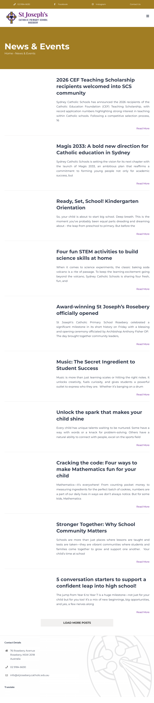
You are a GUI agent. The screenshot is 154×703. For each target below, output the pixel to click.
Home (9, 53)
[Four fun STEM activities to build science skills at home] (29, 264)
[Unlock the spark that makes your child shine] (29, 425)
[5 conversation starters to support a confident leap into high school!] (29, 592)
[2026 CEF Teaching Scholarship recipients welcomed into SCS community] (29, 92)
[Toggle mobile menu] (147, 16)
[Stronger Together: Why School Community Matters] (29, 537)
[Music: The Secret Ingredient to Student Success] (29, 374)
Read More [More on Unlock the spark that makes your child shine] (142, 445)
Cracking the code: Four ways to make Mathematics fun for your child (96, 469)
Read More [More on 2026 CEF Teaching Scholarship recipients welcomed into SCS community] (142, 128)
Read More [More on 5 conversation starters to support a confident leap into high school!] (142, 612)
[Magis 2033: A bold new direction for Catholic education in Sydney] (29, 159)
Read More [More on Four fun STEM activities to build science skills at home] (142, 289)
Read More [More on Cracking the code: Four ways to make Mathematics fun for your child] (142, 506)
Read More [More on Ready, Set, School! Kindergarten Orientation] (142, 234)
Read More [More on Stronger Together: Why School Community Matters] (142, 561)
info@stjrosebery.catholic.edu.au (29, 675)
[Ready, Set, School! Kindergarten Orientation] (29, 214)
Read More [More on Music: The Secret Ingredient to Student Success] (142, 394)
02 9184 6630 (18, 667)
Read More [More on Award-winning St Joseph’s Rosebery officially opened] (142, 344)
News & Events (25, 53)
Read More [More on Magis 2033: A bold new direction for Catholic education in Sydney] (142, 183)
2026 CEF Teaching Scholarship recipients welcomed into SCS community (95, 86)
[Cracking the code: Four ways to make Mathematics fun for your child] (29, 475)
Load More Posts (77, 622)
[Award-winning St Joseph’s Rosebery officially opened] (29, 319)
